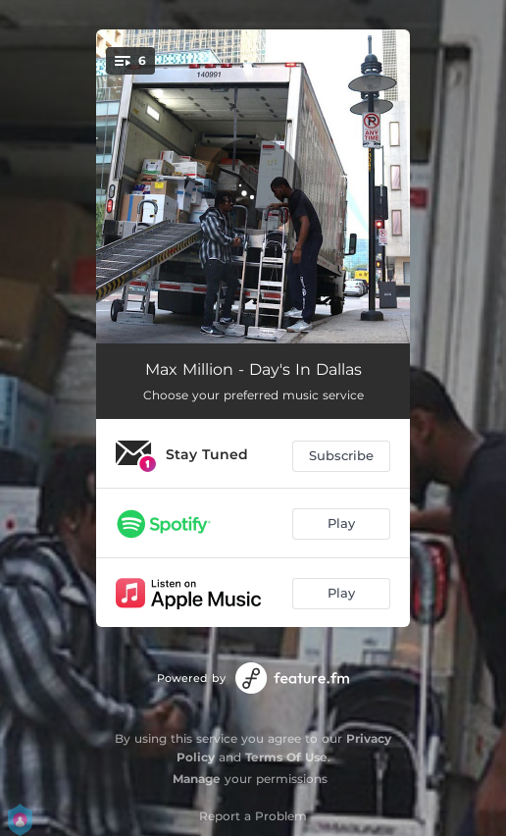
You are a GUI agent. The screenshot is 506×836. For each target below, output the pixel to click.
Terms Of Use (286, 757)
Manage (197, 778)
